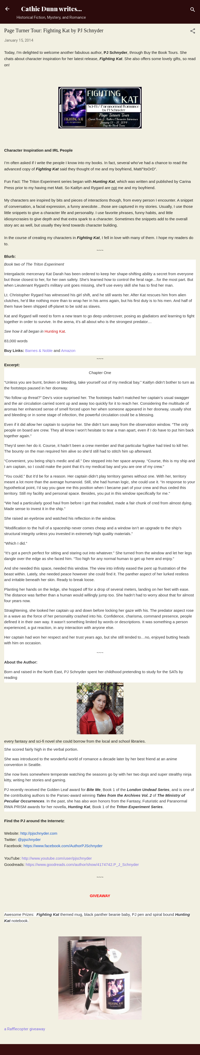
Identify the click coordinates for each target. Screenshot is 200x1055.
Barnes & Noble (39, 350)
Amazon (68, 350)
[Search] (193, 10)
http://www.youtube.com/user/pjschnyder (57, 858)
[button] (193, 32)
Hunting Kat (55, 331)
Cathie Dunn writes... (51, 9)
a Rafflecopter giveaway (24, 1029)
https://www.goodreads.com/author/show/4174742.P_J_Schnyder (82, 864)
